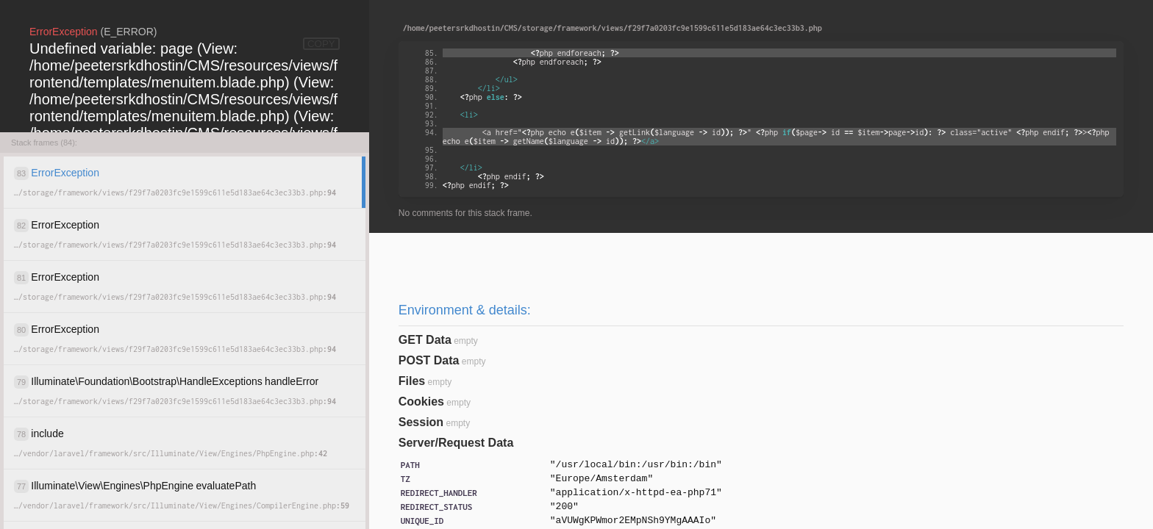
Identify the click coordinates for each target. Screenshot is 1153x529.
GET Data (425, 340)
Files (412, 381)
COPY (321, 43)
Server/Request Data (456, 442)
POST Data (429, 360)
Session (421, 422)
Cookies (421, 401)
